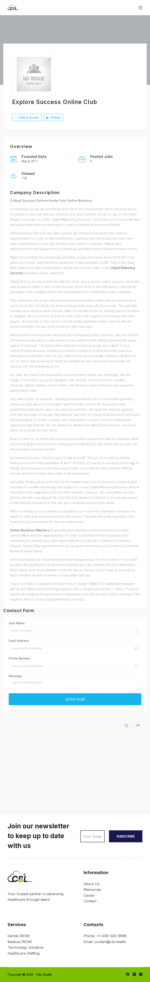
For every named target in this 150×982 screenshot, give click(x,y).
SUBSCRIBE (126, 836)
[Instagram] (140, 974)
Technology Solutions (26, 947)
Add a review (27, 117)
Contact (90, 901)
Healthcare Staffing (24, 953)
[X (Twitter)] (134, 974)
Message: (16, 676)
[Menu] (140, 8)
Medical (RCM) (20, 942)
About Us (91, 884)
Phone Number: (20, 658)
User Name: (17, 623)
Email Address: (19, 641)
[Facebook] (127, 974)
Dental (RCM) (19, 936)
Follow (53, 117)
